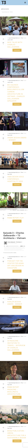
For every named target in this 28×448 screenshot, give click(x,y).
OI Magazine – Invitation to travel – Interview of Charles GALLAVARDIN (16, 345)
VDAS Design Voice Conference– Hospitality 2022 (15, 178)
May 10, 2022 (9, 135)
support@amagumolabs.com (14, 37)
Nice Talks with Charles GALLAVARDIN (14, 44)
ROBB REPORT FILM (15, 218)
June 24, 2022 (10, 39)
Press (22, 37)
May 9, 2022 (9, 174)
